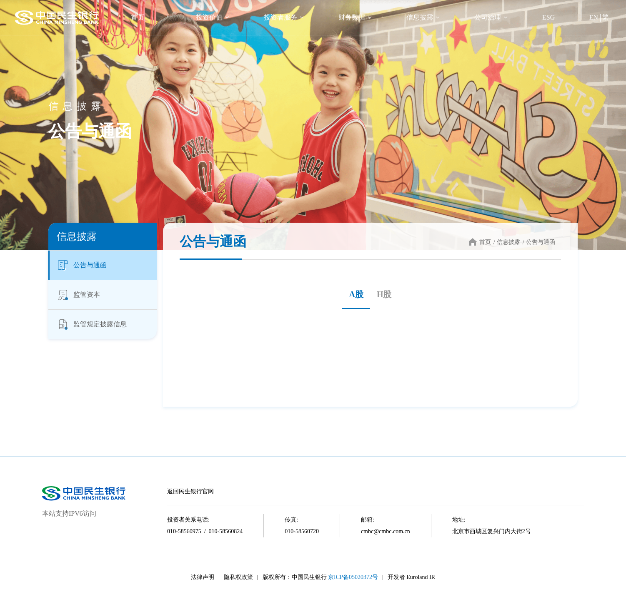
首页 (137, 17)
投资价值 (209, 17)
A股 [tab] (356, 294)
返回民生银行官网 (190, 491)
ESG (548, 17)
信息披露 (419, 17)
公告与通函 (82, 265)
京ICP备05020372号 (353, 577)
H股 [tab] (384, 294)
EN (593, 17)
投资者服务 (280, 17)
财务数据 (351, 17)
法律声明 (202, 577)
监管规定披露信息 (92, 324)
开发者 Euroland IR (411, 577)
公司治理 (487, 17)
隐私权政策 (238, 577)
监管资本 (78, 294)
